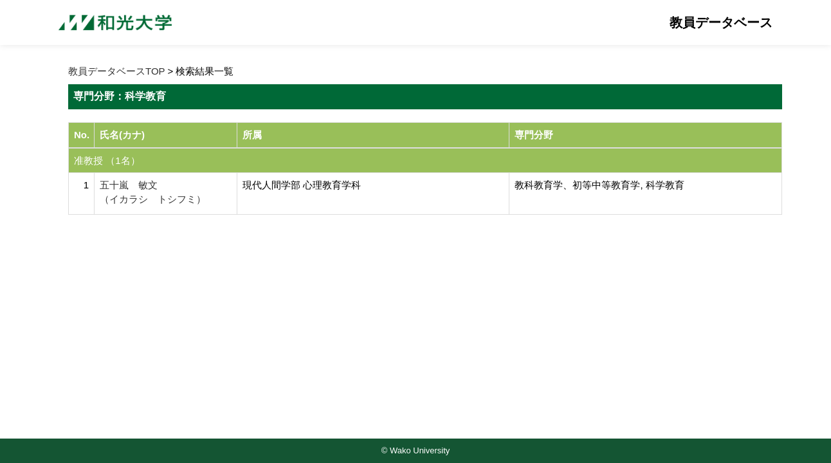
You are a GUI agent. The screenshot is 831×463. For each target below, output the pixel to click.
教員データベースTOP (116, 71)
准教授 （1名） (107, 160)
